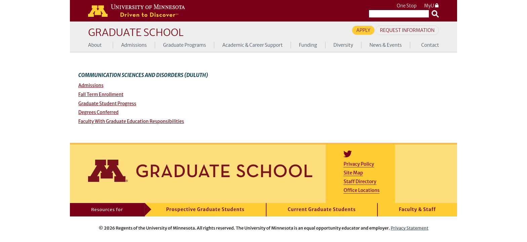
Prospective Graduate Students (205, 209)
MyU (431, 6)
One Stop (406, 6)
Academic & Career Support (252, 45)
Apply (363, 30)
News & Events (385, 45)
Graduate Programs (184, 45)
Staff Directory (359, 181)
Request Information (407, 30)
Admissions (134, 45)
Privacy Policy (358, 164)
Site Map (353, 173)
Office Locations (361, 190)
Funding (308, 45)
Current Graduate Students (322, 209)
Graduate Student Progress (107, 104)
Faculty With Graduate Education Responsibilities (131, 121)
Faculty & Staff (417, 209)
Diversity (343, 45)
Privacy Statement (410, 228)
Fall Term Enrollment (100, 94)
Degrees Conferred (98, 112)
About (95, 45)
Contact (430, 45)
